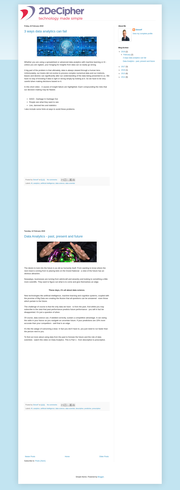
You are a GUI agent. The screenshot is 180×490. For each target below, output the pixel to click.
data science (60, 183)
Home (67, 457)
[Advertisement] (66, 208)
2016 (123, 70)
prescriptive (96, 408)
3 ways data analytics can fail (45, 31)
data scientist (70, 183)
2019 (123, 52)
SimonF (139, 30)
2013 (123, 73)
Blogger (101, 477)
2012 (123, 77)
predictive (87, 408)
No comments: (52, 180)
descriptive (80, 408)
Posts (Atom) (40, 461)
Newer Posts (30, 457)
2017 (123, 67)
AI (31, 183)
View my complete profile (142, 34)
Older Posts (104, 457)
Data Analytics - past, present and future (53, 236)
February (127, 55)
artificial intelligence (48, 183)
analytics (36, 183)
